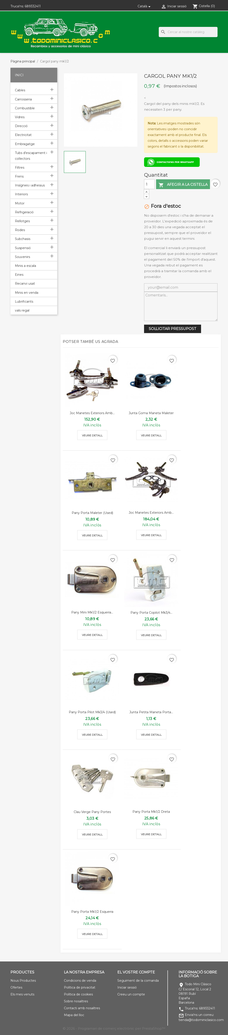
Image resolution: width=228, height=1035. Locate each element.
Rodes (20, 230)
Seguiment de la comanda (138, 981)
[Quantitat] (149, 184)
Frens (19, 176)
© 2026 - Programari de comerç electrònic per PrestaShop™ (114, 1028)
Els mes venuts (22, 994)
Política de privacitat (79, 987)
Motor (19, 203)
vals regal (22, 310)
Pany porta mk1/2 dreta (151, 812)
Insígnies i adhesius (30, 185)
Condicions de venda (80, 981)
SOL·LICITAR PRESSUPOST (172, 329)
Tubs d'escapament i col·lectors (31, 156)
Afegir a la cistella (183, 185)
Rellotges (22, 221)
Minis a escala (25, 266)
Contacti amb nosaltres (82, 1008)
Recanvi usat (25, 284)
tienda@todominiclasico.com (201, 1020)
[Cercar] (188, 32)
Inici (19, 75)
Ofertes (16, 987)
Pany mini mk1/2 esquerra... (92, 612)
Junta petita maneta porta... (151, 712)
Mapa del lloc (74, 1015)
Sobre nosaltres (76, 1001)
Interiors (21, 194)
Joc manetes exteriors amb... (92, 413)
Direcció (21, 126)
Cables (20, 90)
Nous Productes (23, 981)
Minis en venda (26, 293)
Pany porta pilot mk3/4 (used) (92, 712)
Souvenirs (22, 257)
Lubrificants (24, 302)
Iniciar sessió (127, 987)
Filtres (19, 168)
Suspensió (23, 248)
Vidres (19, 117)
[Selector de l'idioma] (145, 6)
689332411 (33, 6)
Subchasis (22, 239)
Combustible (25, 108)
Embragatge (25, 144)
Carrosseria (23, 99)
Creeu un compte (131, 994)
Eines (19, 275)
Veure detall (92, 435)
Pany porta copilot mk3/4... (151, 613)
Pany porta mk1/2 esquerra (92, 912)
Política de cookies (78, 994)
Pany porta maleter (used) (92, 513)
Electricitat (23, 135)
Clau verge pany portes (92, 812)
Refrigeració (24, 212)
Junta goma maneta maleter (151, 413)
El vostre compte (136, 972)
